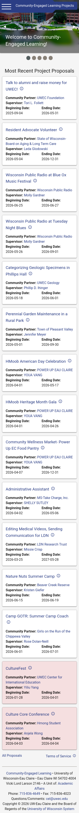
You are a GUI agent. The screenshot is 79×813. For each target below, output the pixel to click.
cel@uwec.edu (57, 799)
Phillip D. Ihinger (36, 288)
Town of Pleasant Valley (55, 329)
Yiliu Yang (31, 687)
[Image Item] (28, 58)
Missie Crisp (33, 549)
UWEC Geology (48, 283)
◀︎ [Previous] (6, 26)
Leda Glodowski (36, 149)
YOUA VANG (33, 375)
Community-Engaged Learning (28, 773)
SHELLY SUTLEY (36, 503)
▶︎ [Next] (76, 26)
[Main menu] (6, 6)
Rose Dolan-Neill (36, 641)
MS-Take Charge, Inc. (52, 498)
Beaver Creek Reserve (53, 585)
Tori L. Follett (33, 103)
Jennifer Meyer (35, 334)
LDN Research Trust (52, 544)
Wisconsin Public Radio (54, 190)
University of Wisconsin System (50, 809)
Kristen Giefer (34, 590)
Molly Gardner (34, 195)
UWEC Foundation (50, 98)
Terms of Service (61, 755)
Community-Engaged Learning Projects (45, 6)
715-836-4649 (29, 794)
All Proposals (12, 756)
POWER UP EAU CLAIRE (55, 370)
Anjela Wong (33, 733)
